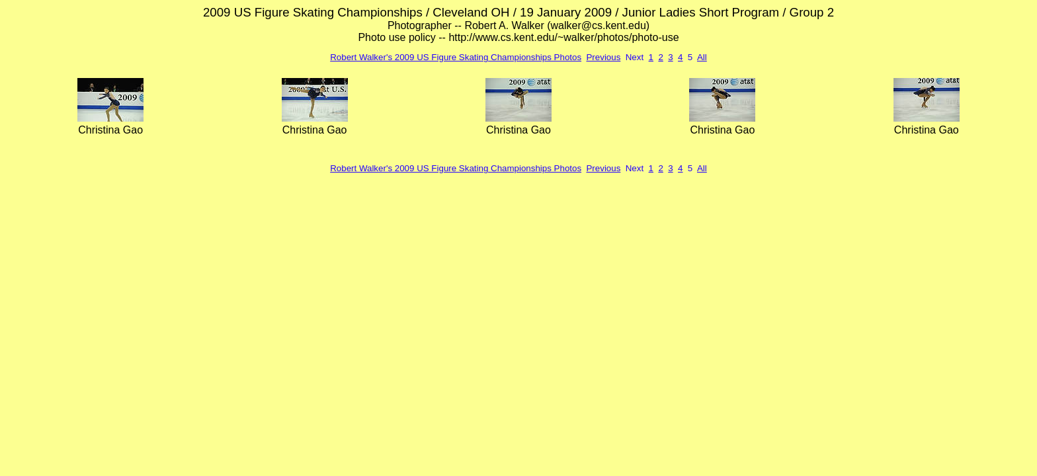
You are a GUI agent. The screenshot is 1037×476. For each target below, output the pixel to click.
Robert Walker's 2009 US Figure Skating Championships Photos (455, 57)
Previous (603, 57)
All (702, 57)
